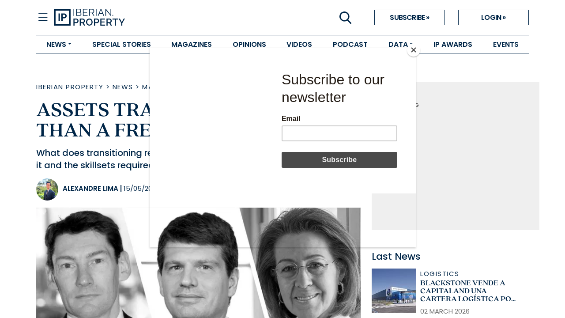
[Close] (413, 50)
